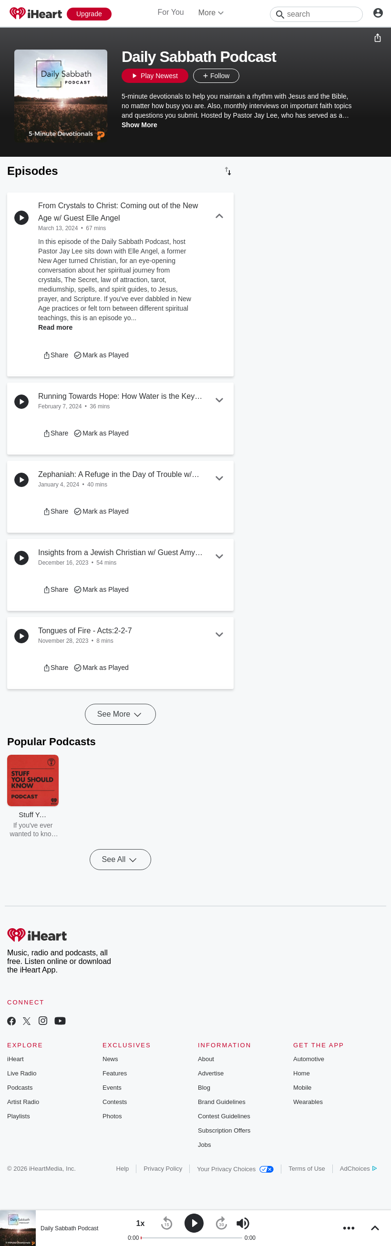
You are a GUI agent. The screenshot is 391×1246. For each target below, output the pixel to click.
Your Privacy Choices (235, 1169)
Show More (139, 125)
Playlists (18, 1116)
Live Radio (21, 1073)
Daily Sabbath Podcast (69, 1228)
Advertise (211, 1073)
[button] (249, 76)
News (110, 1059)
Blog (204, 1087)
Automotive (308, 1059)
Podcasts (19, 1087)
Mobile (302, 1087)
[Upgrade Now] (89, 14)
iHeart (15, 1059)
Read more (55, 327)
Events (112, 1087)
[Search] (316, 14)
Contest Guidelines (224, 1116)
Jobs (204, 1144)
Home (301, 1073)
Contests (115, 1101)
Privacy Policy (163, 1168)
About (206, 1059)
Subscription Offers (224, 1130)
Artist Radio (23, 1101)
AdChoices (358, 1168)
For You (171, 12)
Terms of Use (306, 1168)
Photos (112, 1116)
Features (115, 1073)
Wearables (308, 1101)
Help (122, 1168)
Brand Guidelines (222, 1101)
